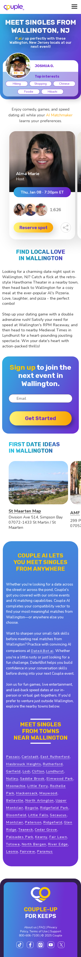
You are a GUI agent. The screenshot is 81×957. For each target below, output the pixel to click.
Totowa (13, 844)
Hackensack (27, 793)
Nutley (12, 778)
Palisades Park (19, 837)
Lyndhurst (55, 771)
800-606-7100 (29, 935)
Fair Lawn (58, 837)
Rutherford (53, 764)
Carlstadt (30, 756)
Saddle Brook (32, 778)
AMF (75, 513)
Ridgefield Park (54, 807)
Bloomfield (16, 815)
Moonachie (15, 786)
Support (55, 931)
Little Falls (38, 815)
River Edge (58, 844)
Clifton (38, 771)
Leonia (12, 851)
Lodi (26, 771)
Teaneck (25, 829)
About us (30, 927)
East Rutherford (55, 756)
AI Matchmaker (59, 115)
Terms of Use (38, 931)
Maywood (48, 793)
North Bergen (34, 844)
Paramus (45, 851)
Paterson (33, 822)
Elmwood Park (59, 778)
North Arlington (39, 800)
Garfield (13, 771)
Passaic (13, 756)
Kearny (41, 837)
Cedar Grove (46, 829)
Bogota (31, 807)
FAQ (42, 927)
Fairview (27, 851)
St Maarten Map (25, 511)
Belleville (15, 800)
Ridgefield (52, 822)
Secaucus (58, 815)
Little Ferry (37, 786)
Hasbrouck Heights (23, 764)
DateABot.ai (42, 651)
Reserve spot (33, 227)
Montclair (14, 822)
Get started (40, 418)
